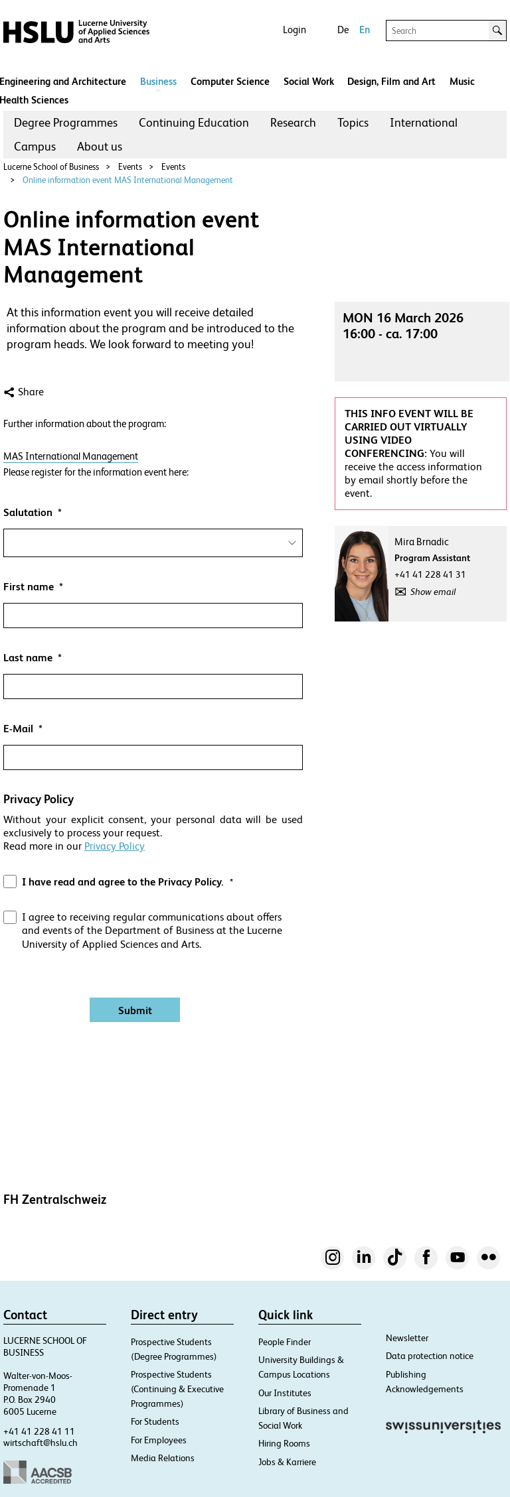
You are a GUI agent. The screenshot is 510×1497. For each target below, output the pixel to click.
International (424, 122)
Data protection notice (429, 1355)
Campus (35, 146)
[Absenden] (135, 1010)
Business (158, 81)
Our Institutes (284, 1393)
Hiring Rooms (284, 1443)
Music (462, 81)
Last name (27, 657)
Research (293, 122)
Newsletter (407, 1338)
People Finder (284, 1341)
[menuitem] (65, 123)
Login (294, 29)
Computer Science (230, 81)
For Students (155, 1421)
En (364, 29)
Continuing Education (194, 122)
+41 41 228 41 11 (39, 1431)
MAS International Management (70, 456)
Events (130, 167)
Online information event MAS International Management (128, 180)
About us (99, 146)
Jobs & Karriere (287, 1462)
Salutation (27, 512)
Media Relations (163, 1458)
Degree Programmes (66, 122)
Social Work (309, 81)
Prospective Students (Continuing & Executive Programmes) (177, 1389)
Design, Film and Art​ (391, 81)
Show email (433, 591)
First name (28, 586)
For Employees (159, 1440)
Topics (353, 122)
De (343, 29)
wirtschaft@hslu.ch (40, 1442)
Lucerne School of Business (51, 167)
